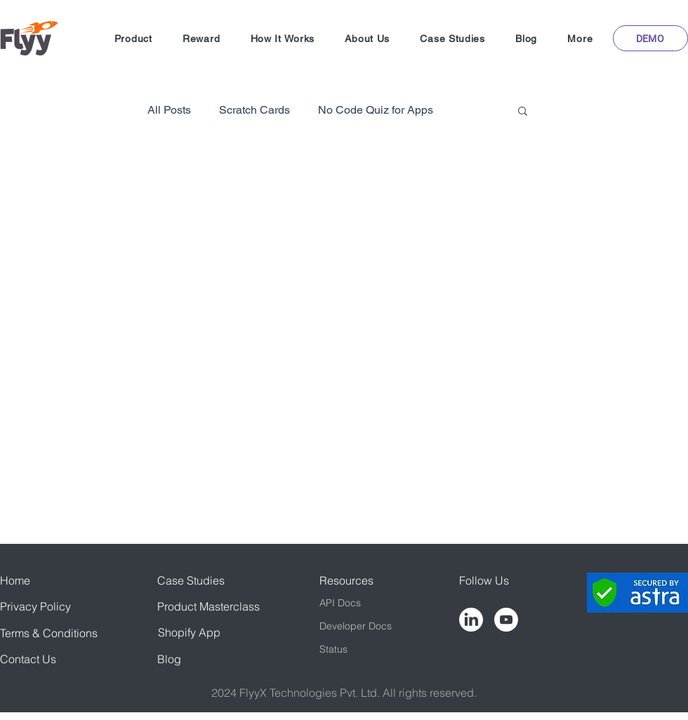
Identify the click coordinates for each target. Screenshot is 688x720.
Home (15, 580)
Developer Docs (355, 626)
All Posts (169, 109)
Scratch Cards (254, 109)
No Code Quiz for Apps (375, 109)
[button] (133, 38)
